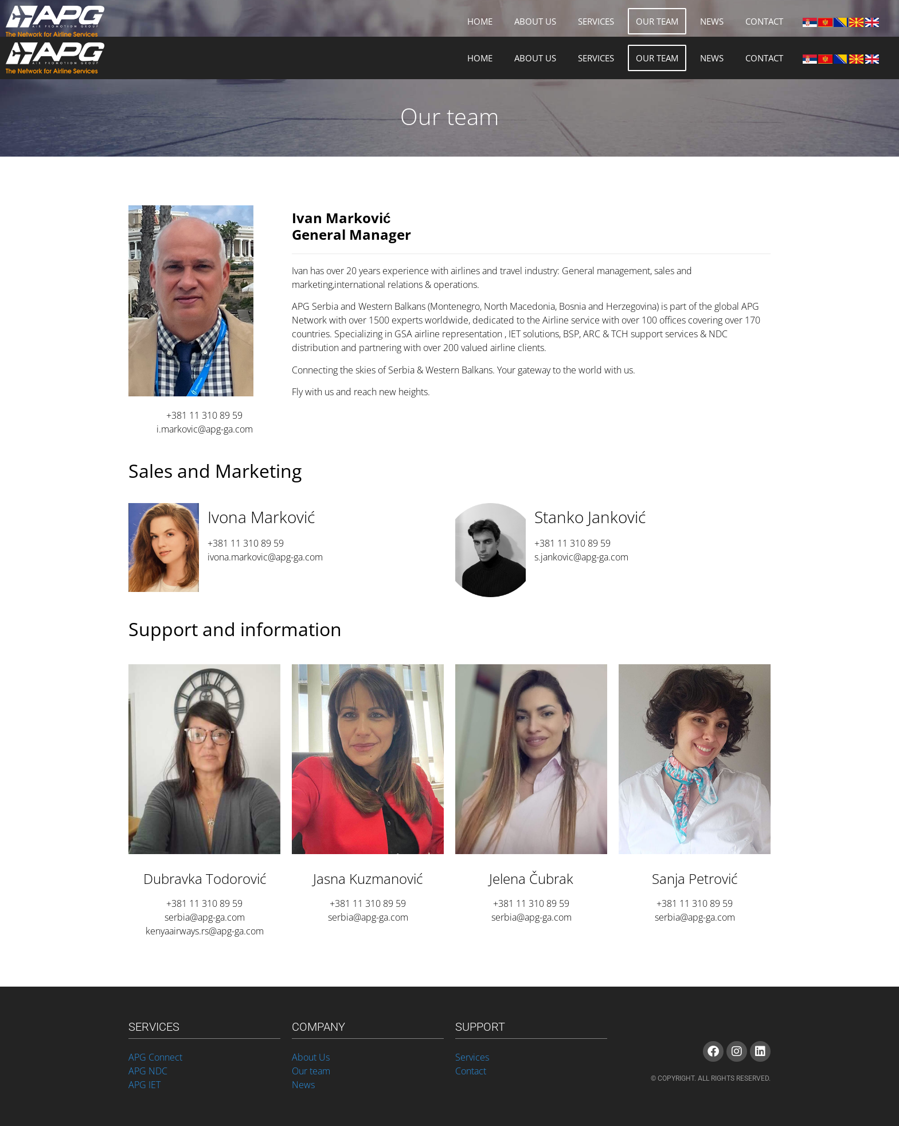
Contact (764, 21)
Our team (657, 21)
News (712, 21)
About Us (535, 21)
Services (596, 21)
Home (480, 21)
